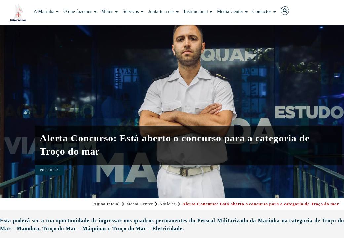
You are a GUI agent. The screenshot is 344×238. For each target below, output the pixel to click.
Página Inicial (106, 203)
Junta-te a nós (163, 11)
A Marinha (46, 11)
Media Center (232, 11)
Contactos (264, 11)
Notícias (167, 203)
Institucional (198, 11)
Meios (109, 11)
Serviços (133, 11)
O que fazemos (79, 11)
